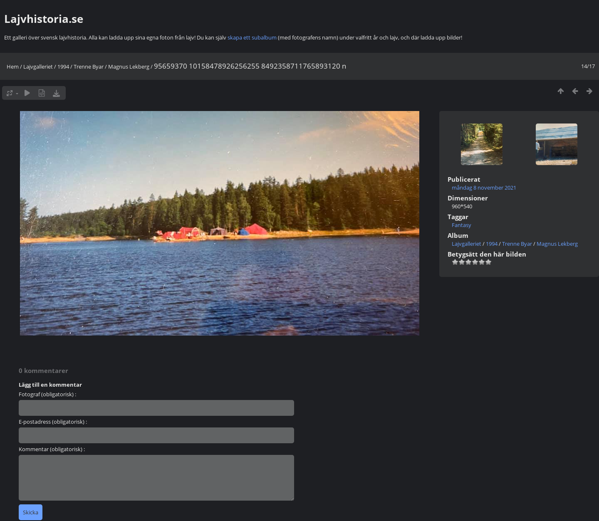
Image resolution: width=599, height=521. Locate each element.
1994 (63, 66)
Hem (13, 66)
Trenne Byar (89, 66)
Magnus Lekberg (128, 66)
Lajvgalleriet (38, 66)
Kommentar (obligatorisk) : (52, 449)
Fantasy (461, 225)
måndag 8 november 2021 (484, 187)
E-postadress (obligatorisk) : (53, 421)
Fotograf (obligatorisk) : (47, 394)
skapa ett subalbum (252, 37)
